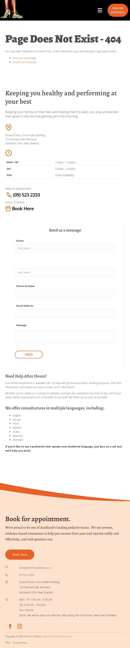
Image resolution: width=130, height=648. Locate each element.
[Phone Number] (65, 294)
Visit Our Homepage (24, 58)
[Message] (65, 337)
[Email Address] (65, 313)
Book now (12, 552)
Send (29, 354)
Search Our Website (24, 62)
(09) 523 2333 (14, 195)
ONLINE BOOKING (114, 8)
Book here (12, 208)
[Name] (65, 248)
